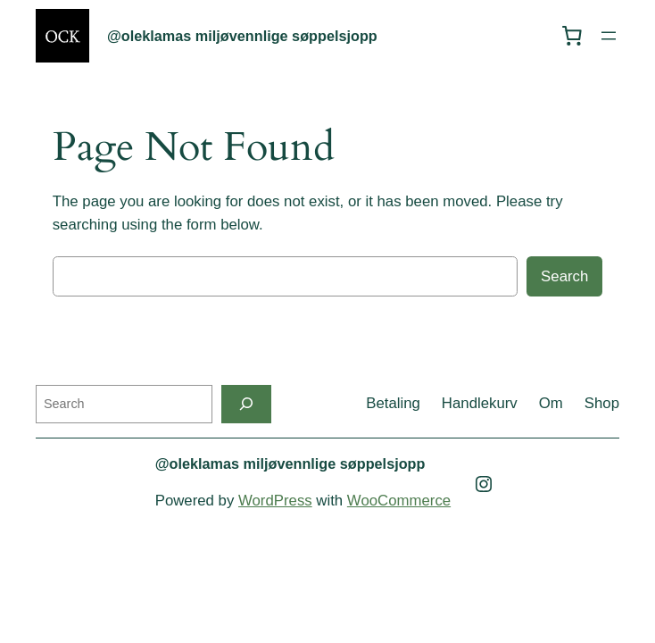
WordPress (275, 500)
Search (564, 276)
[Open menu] (608, 35)
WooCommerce (399, 500)
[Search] (246, 404)
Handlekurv (480, 403)
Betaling (393, 403)
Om (551, 403)
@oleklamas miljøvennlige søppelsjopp (242, 36)
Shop (602, 403)
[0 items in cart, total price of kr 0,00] (572, 35)
